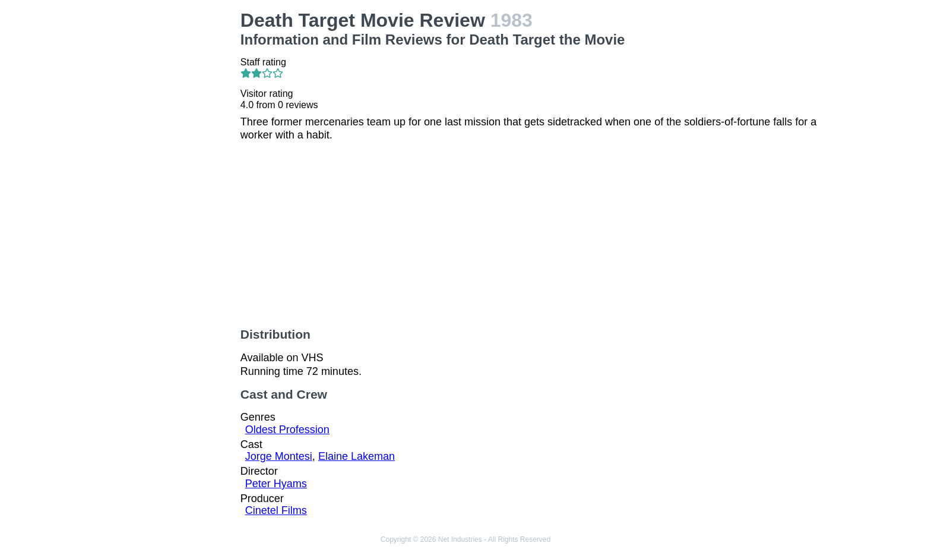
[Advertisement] (161, 188)
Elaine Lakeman (356, 456)
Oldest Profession (287, 430)
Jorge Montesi (278, 456)
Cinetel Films (276, 510)
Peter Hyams (276, 484)
